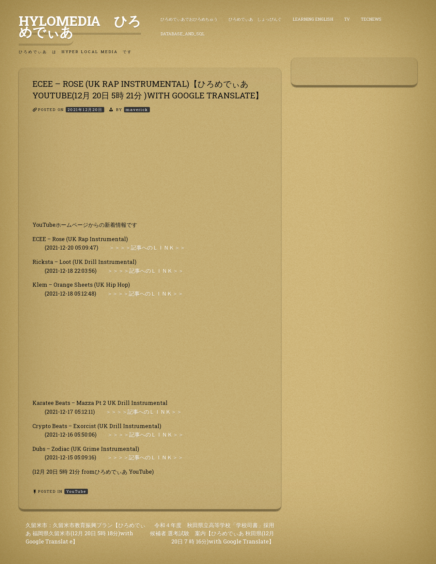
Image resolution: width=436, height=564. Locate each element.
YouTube (76, 491)
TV (347, 19)
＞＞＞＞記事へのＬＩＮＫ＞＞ (147, 247)
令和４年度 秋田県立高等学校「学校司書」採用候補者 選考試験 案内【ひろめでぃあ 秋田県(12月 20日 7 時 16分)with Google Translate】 (212, 533)
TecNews (371, 19)
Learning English (313, 19)
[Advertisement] (149, 172)
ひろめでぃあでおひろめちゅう (189, 19)
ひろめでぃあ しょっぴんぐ (255, 19)
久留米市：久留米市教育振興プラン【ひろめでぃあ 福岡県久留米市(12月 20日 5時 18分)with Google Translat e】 (85, 533)
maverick (137, 109)
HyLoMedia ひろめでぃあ (80, 26)
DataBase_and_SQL (182, 33)
